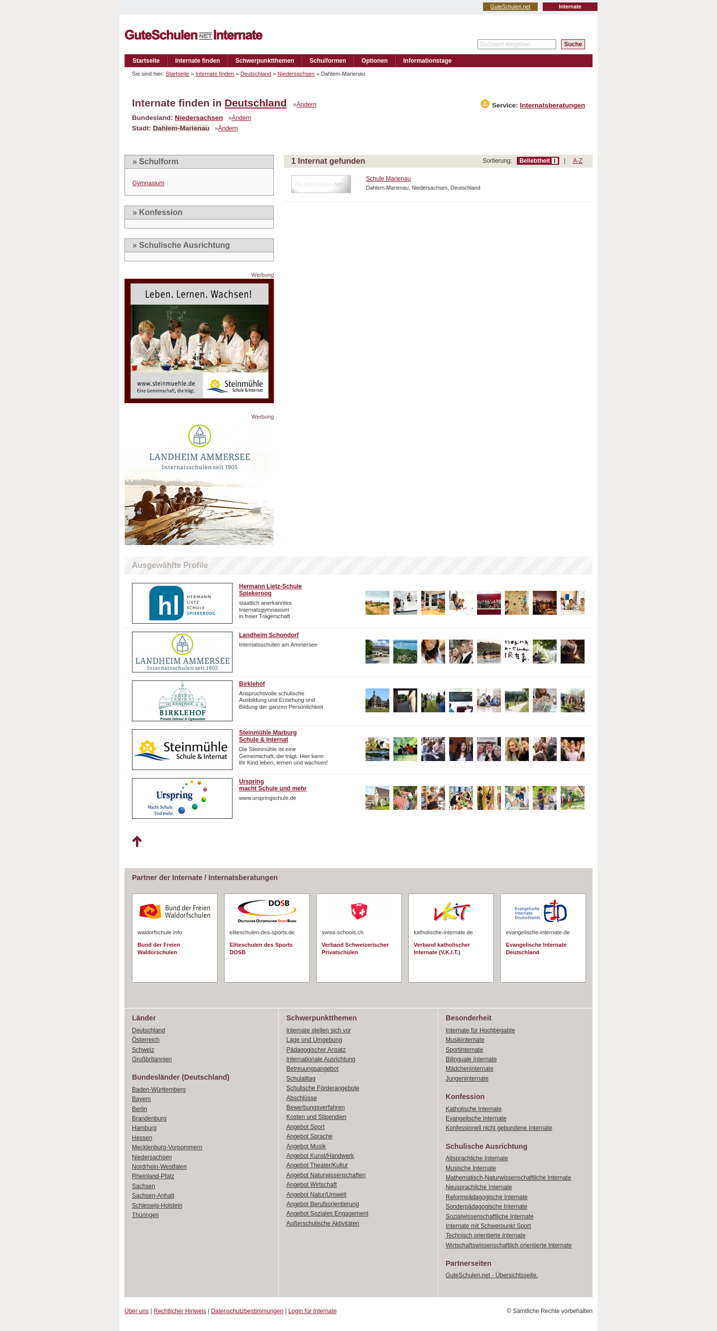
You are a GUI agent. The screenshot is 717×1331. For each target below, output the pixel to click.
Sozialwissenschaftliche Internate (490, 1216)
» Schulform (155, 161)
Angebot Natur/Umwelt (316, 1194)
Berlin (139, 1109)
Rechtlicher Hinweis (180, 1311)
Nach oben (136, 842)
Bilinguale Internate (471, 1059)
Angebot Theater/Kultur (317, 1165)
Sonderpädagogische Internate (486, 1206)
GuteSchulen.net (510, 6)
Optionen (374, 60)
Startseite (146, 60)
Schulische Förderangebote (322, 1088)
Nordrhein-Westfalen (159, 1166)
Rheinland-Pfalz (153, 1176)
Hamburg (144, 1127)
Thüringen (145, 1215)
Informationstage (427, 60)
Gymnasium (148, 183)
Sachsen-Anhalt (153, 1195)
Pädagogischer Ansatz (316, 1049)
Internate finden (197, 60)
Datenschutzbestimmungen (247, 1311)
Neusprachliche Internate (479, 1187)
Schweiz (143, 1049)
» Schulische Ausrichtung (181, 245)
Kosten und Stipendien (316, 1116)
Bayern (141, 1099)
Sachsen (143, 1186)
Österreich (145, 1039)
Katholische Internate (474, 1109)
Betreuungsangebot (312, 1068)
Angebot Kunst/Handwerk (320, 1155)
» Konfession (157, 212)
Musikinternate (465, 1039)
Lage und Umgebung (314, 1039)
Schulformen (328, 60)
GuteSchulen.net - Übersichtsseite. (492, 1275)
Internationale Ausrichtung (321, 1059)
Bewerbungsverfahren (315, 1107)
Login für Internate (312, 1311)
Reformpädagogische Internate (487, 1197)
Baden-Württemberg (159, 1089)
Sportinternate (464, 1049)
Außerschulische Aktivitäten (322, 1223)
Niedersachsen (296, 74)
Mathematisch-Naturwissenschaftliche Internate (508, 1177)
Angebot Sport (305, 1126)
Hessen (142, 1137)
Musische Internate (471, 1168)
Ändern (307, 104)
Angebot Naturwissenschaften (325, 1175)
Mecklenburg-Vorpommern (167, 1147)
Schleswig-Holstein (157, 1205)
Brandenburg (149, 1118)
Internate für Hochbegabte (480, 1030)
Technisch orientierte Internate (486, 1235)
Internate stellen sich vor (318, 1030)
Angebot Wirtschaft (311, 1184)
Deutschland (255, 74)
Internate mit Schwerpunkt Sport (488, 1225)
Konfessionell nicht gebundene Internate (499, 1127)
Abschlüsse (301, 1098)
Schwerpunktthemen (265, 60)
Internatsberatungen (552, 105)
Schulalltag (301, 1078)
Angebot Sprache (309, 1136)
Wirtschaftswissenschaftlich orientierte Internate (509, 1245)
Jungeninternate (467, 1078)
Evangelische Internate (476, 1118)
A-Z (578, 160)
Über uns (136, 1311)
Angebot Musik (306, 1146)
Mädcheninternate (469, 1068)
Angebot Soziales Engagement (327, 1213)
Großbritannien (152, 1059)
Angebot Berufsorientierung (322, 1204)
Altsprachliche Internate (477, 1158)
